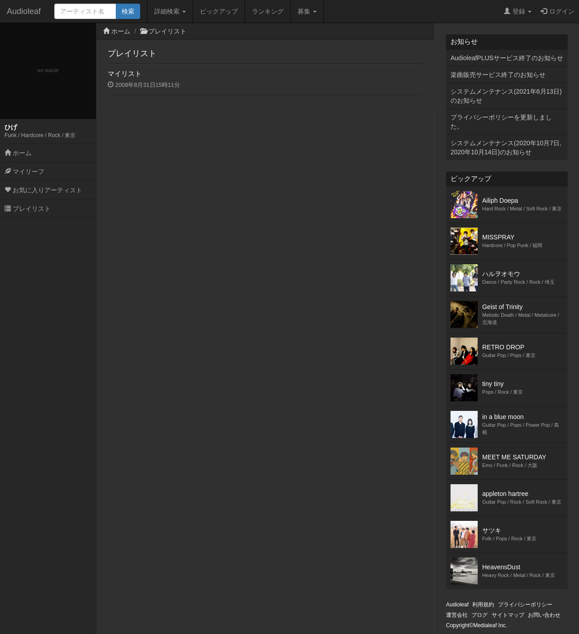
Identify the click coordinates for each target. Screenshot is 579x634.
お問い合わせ (544, 615)
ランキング (268, 11)
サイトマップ (508, 615)
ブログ (479, 615)
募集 (307, 11)
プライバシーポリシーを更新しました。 (501, 122)
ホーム (18, 153)
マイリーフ (24, 171)
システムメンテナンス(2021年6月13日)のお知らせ (506, 96)
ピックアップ (219, 11)
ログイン (557, 11)
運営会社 (457, 615)
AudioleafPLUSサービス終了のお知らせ (507, 58)
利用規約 (483, 604)
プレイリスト (28, 208)
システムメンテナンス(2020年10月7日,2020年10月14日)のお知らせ (506, 147)
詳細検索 (170, 11)
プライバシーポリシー (525, 604)
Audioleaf (24, 11)
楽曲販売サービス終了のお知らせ (498, 74)
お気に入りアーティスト (43, 190)
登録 (518, 11)
